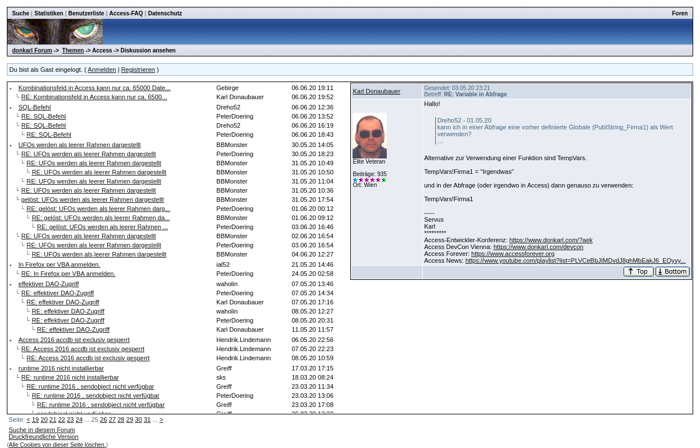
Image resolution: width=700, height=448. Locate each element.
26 (103, 419)
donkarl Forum (32, 50)
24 (79, 419)
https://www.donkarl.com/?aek (551, 240)
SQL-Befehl (34, 107)
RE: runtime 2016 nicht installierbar (70, 377)
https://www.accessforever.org (513, 253)
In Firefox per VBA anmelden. (59, 264)
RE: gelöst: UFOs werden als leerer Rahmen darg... (98, 208)
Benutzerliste (86, 13)
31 (147, 419)
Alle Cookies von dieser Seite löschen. (57, 445)
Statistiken (48, 13)
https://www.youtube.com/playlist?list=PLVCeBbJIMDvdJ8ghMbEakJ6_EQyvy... (576, 260)
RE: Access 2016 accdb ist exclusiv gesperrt (82, 348)
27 (112, 419)
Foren (680, 13)
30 (138, 419)
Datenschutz (165, 13)
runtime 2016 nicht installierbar (61, 368)
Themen (73, 50)
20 (44, 419)
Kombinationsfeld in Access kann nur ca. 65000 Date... (94, 87)
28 (121, 419)
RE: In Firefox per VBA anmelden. (68, 273)
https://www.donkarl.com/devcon (538, 246)
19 (35, 419)
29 (129, 419)
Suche (20, 13)
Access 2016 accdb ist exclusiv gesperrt (74, 339)
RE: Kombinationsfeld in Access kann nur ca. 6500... (94, 96)
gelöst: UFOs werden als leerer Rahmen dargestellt (92, 199)
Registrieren (138, 69)
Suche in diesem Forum (42, 429)
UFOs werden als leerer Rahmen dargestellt (79, 144)
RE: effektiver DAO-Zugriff (57, 293)
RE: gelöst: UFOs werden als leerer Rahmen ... (102, 226)
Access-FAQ (126, 13)
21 (53, 419)
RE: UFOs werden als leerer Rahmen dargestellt (88, 153)
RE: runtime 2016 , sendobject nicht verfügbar (90, 386)
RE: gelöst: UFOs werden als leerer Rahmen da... (101, 217)
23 (70, 419)
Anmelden (102, 69)
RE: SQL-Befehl (43, 116)
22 (61, 419)
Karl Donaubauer (376, 91)
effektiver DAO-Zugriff (48, 283)
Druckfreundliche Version (43, 436)
